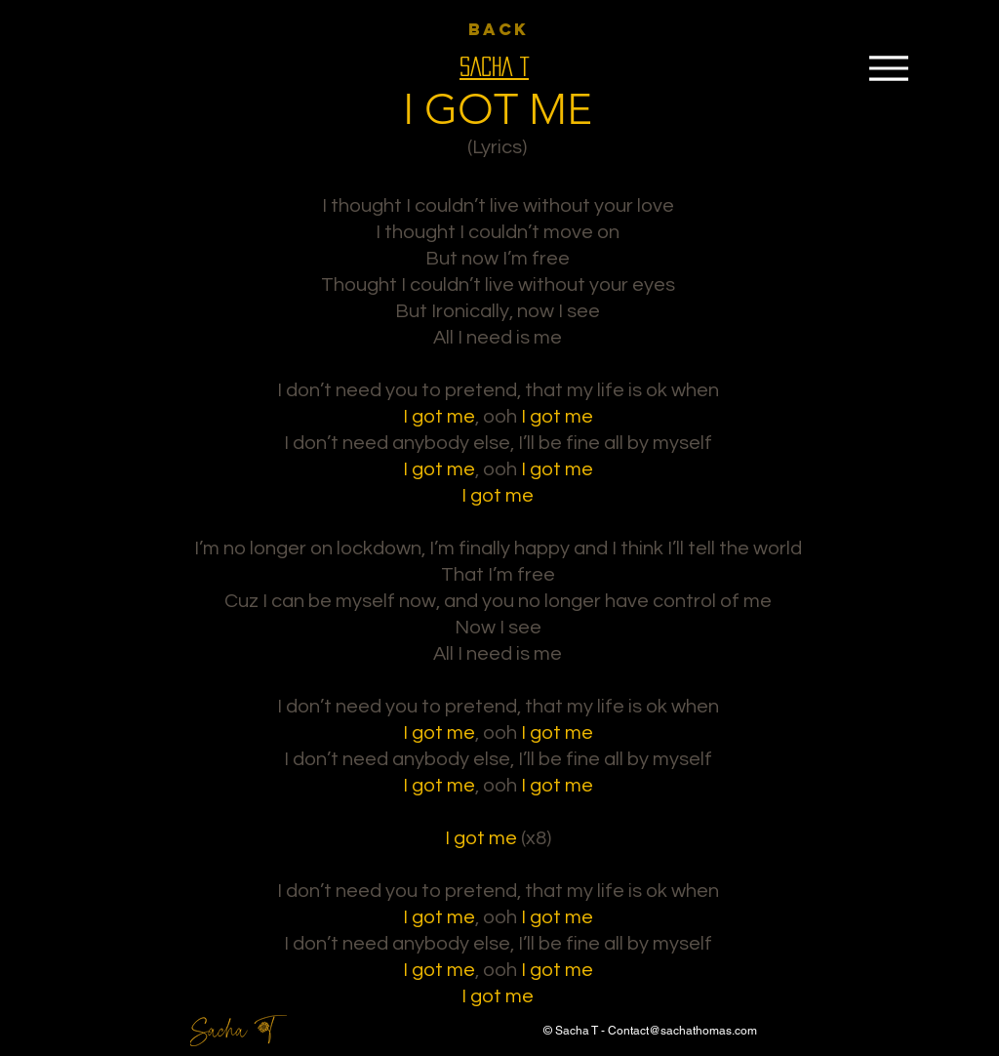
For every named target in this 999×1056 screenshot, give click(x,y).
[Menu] (888, 68)
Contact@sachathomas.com (682, 1030)
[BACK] (498, 29)
